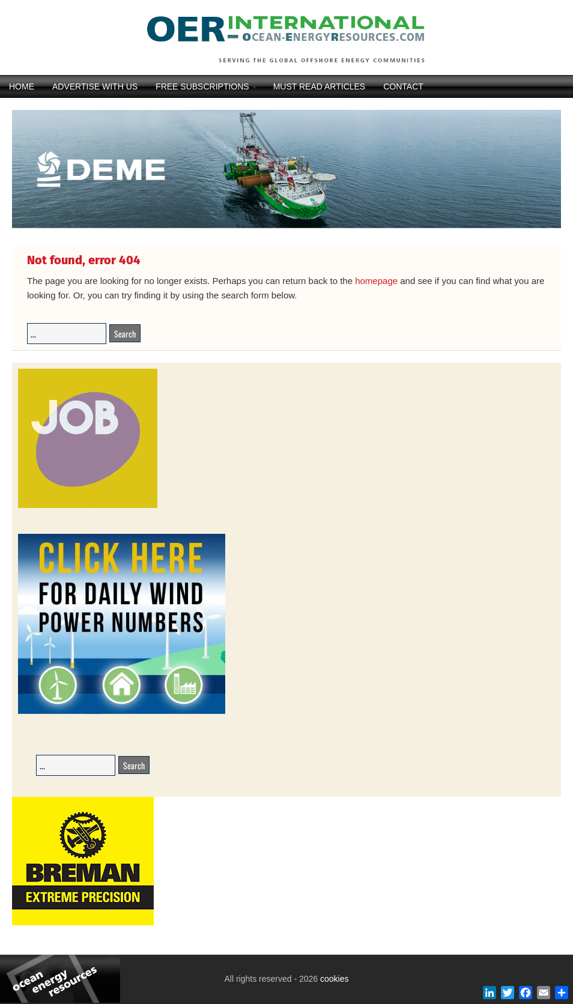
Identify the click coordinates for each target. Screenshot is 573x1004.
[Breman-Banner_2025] (83, 923)
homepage (376, 281)
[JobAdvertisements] (87, 506)
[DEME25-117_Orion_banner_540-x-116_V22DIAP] (286, 226)
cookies (333, 979)
